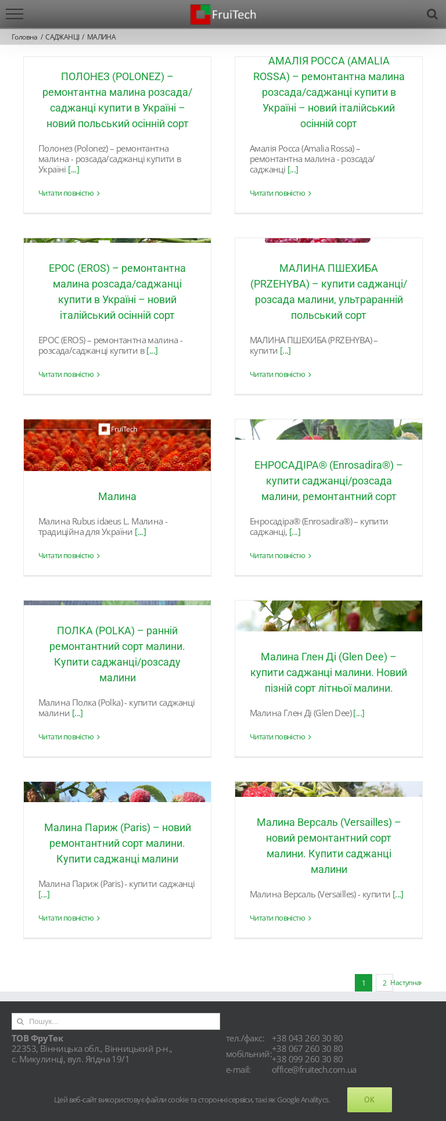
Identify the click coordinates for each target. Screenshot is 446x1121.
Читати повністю (65, 193)
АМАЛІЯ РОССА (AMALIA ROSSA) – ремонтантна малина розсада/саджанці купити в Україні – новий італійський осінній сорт (329, 92)
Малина (117, 496)
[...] (73, 169)
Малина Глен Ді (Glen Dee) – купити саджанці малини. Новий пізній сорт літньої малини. (328, 672)
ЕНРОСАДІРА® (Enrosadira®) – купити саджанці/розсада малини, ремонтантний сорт (328, 480)
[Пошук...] (116, 1021)
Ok (369, 1099)
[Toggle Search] (432, 14)
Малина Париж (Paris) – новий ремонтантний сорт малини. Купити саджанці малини (117, 843)
